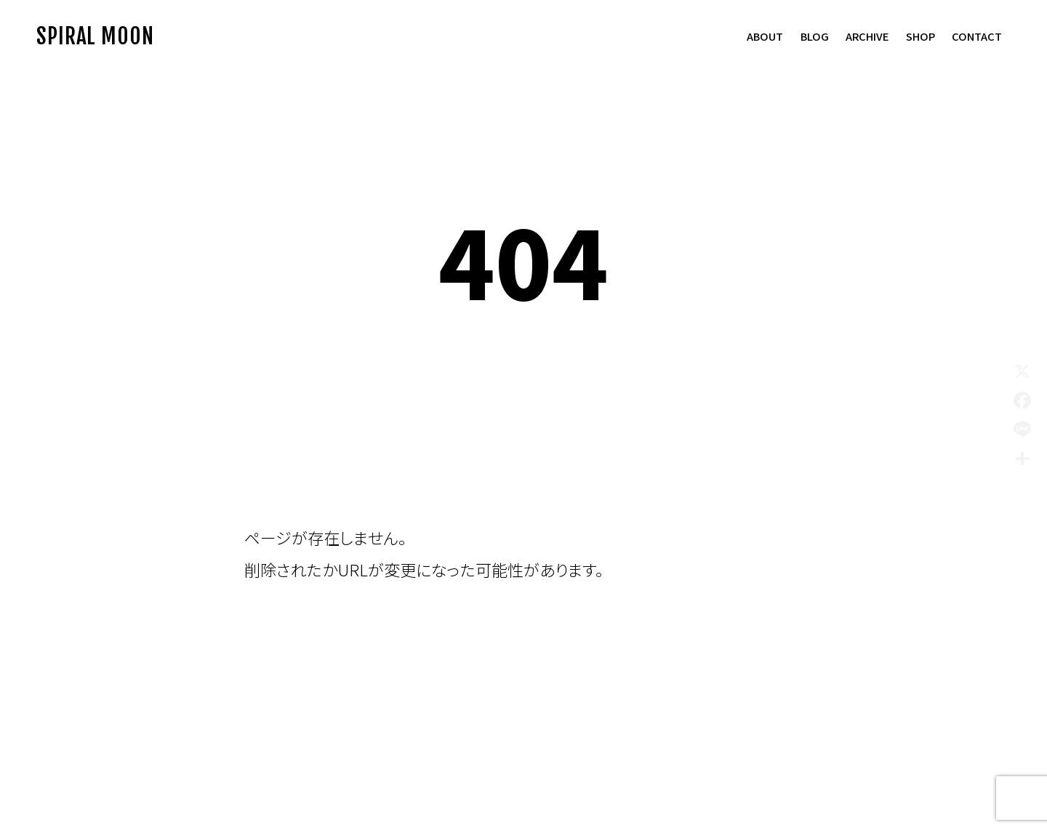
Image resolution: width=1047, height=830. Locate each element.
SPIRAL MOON (95, 36)
